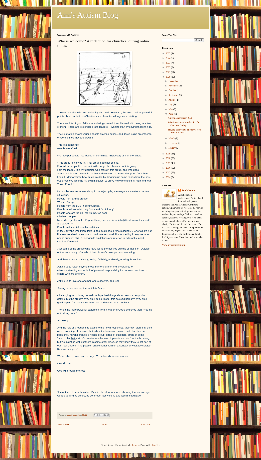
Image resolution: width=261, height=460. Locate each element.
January (172, 148)
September (173, 95)
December (173, 81)
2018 (168, 158)
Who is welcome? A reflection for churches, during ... (183, 124)
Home (105, 424)
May (170, 109)
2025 (168, 53)
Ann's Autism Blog (87, 14)
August (172, 100)
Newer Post (63, 424)
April (171, 114)
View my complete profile (174, 245)
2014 (168, 177)
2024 (168, 58)
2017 (168, 163)
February (172, 143)
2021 (168, 72)
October (172, 90)
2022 (168, 67)
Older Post (146, 424)
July (170, 104)
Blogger (155, 445)
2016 (168, 168)
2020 (168, 77)
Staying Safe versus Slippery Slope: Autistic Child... (184, 131)
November (173, 85)
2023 (168, 63)
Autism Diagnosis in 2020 (180, 118)
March (171, 138)
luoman (135, 445)
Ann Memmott (189, 190)
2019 (168, 153)
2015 (168, 172)
